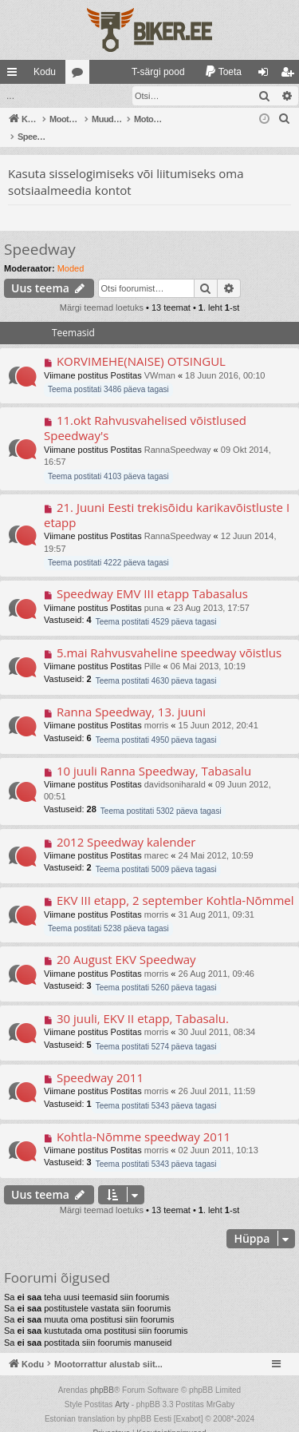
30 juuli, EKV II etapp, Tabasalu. (143, 1002)
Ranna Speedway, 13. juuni (131, 695)
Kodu (44, 71)
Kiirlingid (15, 75)
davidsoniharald (175, 767)
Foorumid (80, 75)
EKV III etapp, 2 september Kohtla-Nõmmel (175, 883)
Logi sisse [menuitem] (266, 75)
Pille (152, 649)
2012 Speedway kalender (126, 825)
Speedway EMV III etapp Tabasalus (152, 577)
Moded (71, 251)
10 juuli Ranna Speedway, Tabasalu (154, 754)
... (10, 95)
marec (156, 838)
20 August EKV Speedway (126, 942)
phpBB (102, 1373)
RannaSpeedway (177, 433)
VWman (159, 358)
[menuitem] (151, 72)
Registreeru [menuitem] (290, 75)
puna (153, 591)
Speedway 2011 (100, 1061)
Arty (122, 1387)
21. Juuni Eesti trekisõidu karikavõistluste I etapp (166, 498)
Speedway (40, 232)
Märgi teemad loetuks (102, 291)
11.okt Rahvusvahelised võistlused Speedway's (145, 410)
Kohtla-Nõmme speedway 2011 (143, 1120)
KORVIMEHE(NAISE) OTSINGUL (141, 344)
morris (156, 708)
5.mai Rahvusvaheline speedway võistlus (169, 636)
